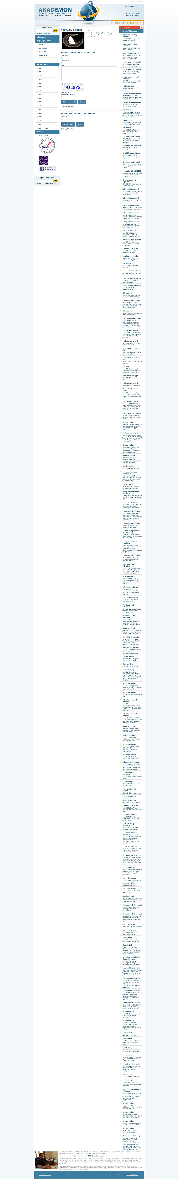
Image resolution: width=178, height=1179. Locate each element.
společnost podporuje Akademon (131, 14)
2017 (40, 102)
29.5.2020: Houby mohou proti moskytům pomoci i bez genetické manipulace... (132, 55)
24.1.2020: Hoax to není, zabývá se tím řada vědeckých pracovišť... (132, 1014)
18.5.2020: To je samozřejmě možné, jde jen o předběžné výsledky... (132, 139)
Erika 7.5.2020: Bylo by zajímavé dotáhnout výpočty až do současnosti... (132, 224)
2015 (40, 109)
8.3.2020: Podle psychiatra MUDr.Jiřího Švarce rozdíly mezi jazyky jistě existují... (132, 686)
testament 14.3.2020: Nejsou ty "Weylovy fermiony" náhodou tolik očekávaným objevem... (132, 630)
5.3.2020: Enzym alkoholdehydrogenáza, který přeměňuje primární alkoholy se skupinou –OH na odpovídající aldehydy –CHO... (132, 704)
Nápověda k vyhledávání (43, 33)
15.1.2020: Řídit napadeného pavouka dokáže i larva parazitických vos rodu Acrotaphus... (132, 1067)
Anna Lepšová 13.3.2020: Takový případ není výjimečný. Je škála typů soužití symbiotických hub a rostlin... (132, 640)
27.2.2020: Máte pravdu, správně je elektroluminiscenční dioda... (132, 775)
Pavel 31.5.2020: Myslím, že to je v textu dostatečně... (132, 37)
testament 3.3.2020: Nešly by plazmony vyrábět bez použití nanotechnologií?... (132, 728)
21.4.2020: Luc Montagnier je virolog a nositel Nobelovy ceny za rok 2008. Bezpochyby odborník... (132, 333)
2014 (40, 113)
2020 (40, 90)
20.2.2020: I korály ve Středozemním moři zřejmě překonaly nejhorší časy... (132, 826)
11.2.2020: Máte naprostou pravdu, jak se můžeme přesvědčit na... (132, 907)
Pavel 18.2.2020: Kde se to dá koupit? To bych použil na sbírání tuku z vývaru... (132, 848)
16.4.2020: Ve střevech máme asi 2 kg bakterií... (132, 350)
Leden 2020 (43, 56)
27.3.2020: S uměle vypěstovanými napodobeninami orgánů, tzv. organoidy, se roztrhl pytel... (132, 495)
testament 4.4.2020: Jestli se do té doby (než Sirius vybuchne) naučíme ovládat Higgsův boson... (132, 425)
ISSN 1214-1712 (44, 135)
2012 (40, 120)
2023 (40, 79)
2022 (40, 83)
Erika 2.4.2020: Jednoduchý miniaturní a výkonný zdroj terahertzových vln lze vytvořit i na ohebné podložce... (132, 448)
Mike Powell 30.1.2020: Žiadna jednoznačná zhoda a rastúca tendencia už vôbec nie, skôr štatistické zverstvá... (132, 971)
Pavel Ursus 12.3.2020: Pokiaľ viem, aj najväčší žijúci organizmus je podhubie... (132, 650)
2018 (40, 98)
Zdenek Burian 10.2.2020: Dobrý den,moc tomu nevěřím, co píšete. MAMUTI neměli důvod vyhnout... (132, 917)
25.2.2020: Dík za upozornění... (132, 790)
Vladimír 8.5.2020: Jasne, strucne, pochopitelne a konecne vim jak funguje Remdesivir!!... (132, 215)
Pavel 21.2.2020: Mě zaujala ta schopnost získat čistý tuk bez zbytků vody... (132, 817)
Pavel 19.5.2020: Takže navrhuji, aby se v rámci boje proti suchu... (132, 130)
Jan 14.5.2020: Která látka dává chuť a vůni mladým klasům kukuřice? (132, 173)
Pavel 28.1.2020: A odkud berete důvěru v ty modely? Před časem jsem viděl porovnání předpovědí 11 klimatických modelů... (132, 994)
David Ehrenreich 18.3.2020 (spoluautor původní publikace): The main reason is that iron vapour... (132, 590)
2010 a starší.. (43, 128)
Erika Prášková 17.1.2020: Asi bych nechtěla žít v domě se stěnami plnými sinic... (132, 1057)
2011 (40, 124)
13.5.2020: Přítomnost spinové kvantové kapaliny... (132, 182)
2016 (40, 105)
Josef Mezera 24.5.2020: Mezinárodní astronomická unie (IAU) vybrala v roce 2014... (132, 95)
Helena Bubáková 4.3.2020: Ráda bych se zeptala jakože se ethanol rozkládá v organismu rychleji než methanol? (132, 718)
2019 (40, 94)
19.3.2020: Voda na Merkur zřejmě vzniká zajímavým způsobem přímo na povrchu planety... (132, 579)
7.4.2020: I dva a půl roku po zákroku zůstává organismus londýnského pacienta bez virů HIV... (132, 393)
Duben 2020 (43, 44)
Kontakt (132, 6)
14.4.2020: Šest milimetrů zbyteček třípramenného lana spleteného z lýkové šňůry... (132, 369)
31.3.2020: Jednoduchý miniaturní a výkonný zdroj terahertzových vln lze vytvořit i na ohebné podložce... (132, 458)
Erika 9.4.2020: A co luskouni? (132, 383)
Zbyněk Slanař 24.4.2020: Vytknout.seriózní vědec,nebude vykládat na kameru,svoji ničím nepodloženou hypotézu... (132, 303)
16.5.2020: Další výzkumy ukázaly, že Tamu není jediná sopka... (132, 155)
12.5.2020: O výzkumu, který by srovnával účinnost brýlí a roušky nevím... (132, 191)
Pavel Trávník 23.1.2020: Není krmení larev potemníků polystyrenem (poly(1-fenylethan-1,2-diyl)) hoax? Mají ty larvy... (132, 1024)
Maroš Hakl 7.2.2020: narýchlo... (132, 925)
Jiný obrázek (65, 92)
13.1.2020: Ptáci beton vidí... (132, 1075)
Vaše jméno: (65, 55)
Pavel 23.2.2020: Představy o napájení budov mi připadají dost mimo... (132, 808)
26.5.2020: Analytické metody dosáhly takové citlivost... (132, 79)
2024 (40, 75)
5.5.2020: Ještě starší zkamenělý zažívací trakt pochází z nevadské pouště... (132, 233)
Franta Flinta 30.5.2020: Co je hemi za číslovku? (132, 46)
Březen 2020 (43, 48)
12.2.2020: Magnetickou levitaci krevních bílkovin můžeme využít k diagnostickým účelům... (132, 898)
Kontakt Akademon (132, 1175)
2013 (40, 117)
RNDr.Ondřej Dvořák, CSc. (96, 1156)
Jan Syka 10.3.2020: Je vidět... (132, 664)
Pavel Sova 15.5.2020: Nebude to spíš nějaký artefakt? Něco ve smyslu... (132, 164)
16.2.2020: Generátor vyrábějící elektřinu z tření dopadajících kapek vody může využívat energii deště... (132, 870)
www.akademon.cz (50, 183)
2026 (40, 68)
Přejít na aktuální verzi (127, 22)
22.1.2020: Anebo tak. (132, 1033)
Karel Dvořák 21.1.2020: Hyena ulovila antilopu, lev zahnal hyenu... (132, 1041)
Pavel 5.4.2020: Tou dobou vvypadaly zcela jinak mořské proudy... (132, 415)
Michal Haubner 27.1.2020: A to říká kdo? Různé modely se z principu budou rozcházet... (132, 1005)
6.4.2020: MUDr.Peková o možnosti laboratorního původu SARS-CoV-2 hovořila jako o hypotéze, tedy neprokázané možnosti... (132, 405)
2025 (40, 72)
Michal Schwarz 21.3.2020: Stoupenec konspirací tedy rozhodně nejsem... (132, 557)
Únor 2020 (42, 52)
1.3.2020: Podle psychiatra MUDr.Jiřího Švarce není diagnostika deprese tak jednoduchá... (132, 747)
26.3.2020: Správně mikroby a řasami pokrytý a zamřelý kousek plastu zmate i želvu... (132, 504)
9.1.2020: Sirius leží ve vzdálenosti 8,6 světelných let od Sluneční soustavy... (132, 1105)
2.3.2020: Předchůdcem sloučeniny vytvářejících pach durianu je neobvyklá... (132, 737)
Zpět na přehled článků (68, 106)
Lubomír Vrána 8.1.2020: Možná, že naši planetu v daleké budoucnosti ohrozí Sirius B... (132, 1114)
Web (40, 183)
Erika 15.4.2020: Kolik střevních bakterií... (132, 360)
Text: (63, 65)
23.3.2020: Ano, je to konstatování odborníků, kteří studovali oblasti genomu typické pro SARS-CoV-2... (132, 534)
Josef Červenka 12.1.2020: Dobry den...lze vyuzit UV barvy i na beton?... (132, 1082)
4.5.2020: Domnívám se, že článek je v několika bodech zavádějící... (132, 242)
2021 (40, 87)
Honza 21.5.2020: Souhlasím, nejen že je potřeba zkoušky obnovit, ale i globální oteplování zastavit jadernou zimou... (132, 113)
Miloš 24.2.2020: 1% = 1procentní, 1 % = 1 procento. (132, 799)
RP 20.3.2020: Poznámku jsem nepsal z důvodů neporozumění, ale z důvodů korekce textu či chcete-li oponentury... (132, 568)
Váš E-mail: (65, 60)
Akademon (41, 2)
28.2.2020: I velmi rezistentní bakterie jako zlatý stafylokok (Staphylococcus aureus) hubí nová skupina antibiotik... (132, 765)
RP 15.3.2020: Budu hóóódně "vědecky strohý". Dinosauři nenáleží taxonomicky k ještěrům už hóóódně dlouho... (132, 619)
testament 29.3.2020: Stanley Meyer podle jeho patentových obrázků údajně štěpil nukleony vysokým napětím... (132, 476)
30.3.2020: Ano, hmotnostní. (132, 466)
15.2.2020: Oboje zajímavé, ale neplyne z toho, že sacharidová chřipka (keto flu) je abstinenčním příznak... (132, 881)
